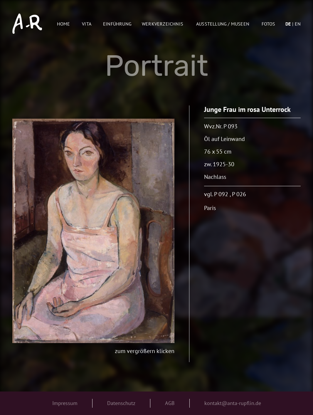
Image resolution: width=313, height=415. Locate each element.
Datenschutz (121, 403)
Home (63, 24)
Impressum (65, 403)
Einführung (117, 24)
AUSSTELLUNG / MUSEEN (222, 24)
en (298, 24)
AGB (170, 403)
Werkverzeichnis (162, 24)
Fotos (268, 24)
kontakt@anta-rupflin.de (232, 403)
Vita (86, 24)
